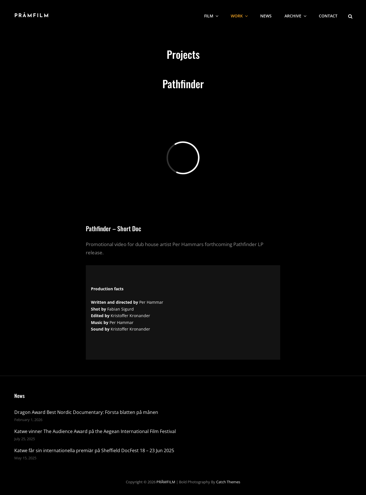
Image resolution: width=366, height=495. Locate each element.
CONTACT (328, 16)
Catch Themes (228, 481)
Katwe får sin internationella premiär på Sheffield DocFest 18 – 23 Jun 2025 (94, 450)
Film (211, 16)
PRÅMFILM (31, 16)
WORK (240, 16)
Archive (296, 16)
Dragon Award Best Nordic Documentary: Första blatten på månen (86, 412)
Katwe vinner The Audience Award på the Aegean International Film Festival (95, 431)
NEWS (266, 16)
